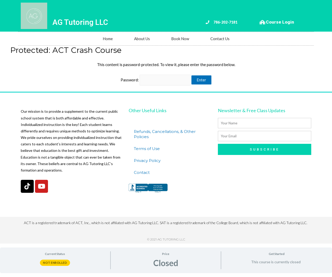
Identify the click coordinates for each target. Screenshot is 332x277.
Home (108, 38)
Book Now (180, 38)
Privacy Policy (147, 160)
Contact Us (220, 38)
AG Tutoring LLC (80, 22)
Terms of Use (147, 148)
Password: (156, 79)
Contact (142, 172)
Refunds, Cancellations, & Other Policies (165, 134)
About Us (142, 38)
